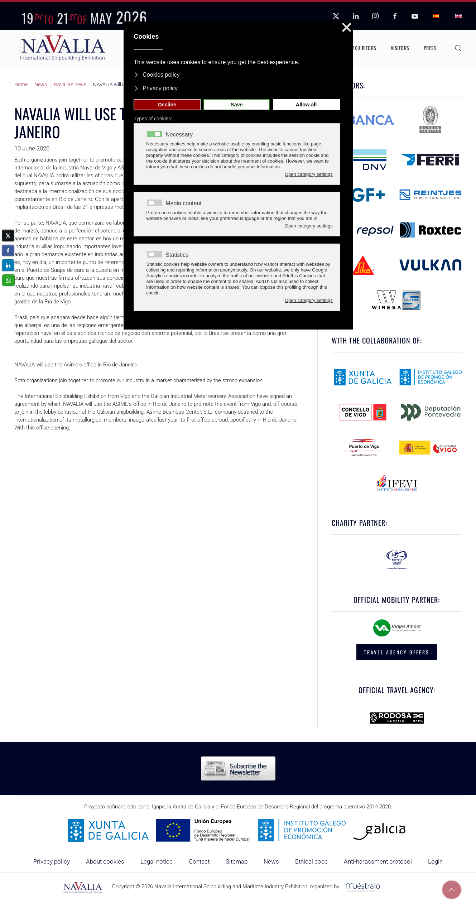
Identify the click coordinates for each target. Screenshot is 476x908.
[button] (458, 48)
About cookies (105, 861)
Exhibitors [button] (364, 48)
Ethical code (311, 861)
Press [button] (430, 48)
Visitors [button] (400, 48)
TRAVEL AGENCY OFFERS (396, 652)
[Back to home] (62, 48)
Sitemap (236, 861)
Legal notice (156, 861)
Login (435, 861)
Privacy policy (51, 861)
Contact (199, 861)
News (271, 861)
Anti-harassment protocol (378, 861)
